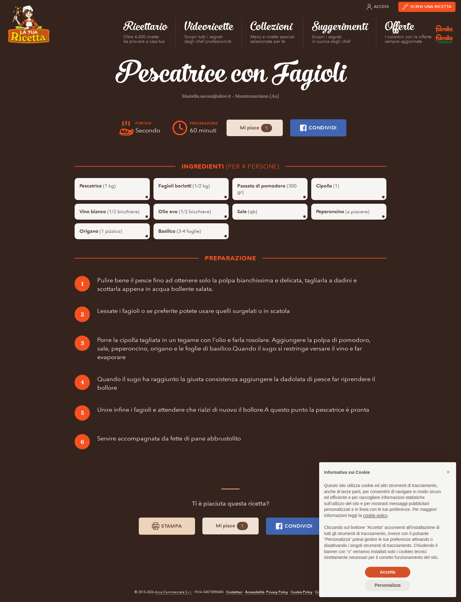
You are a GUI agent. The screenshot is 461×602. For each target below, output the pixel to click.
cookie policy (375, 515)
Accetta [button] (388, 572)
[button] (448, 472)
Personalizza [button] (388, 585)
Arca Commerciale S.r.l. (173, 592)
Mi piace (256, 128)
